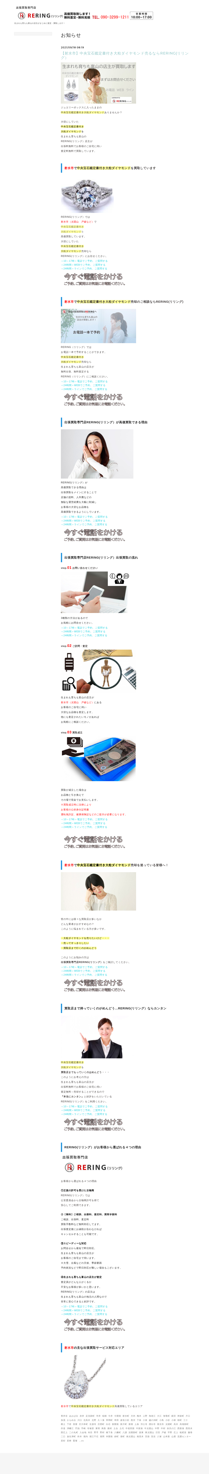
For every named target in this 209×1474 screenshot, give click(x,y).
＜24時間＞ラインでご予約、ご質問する (84, 268)
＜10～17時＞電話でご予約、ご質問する (84, 261)
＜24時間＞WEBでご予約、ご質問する (83, 265)
